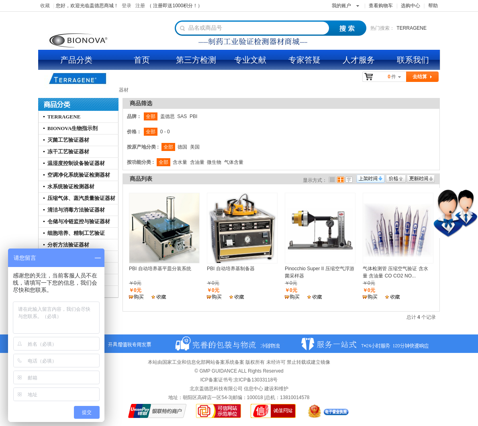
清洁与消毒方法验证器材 (76, 210)
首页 (142, 59)
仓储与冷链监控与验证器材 (78, 221)
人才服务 (359, 59)
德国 (182, 147)
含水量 (180, 162)
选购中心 (410, 5)
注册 (140, 5)
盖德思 (167, 116)
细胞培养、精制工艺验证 (76, 233)
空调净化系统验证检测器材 (78, 175)
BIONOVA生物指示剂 (72, 128)
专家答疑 (304, 59)
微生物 (214, 162)
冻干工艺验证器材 (68, 152)
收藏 (45, 5)
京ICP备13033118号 (256, 380)
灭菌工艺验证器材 (68, 140)
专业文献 (250, 59)
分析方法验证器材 (68, 245)
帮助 (433, 5)
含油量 (197, 162)
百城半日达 (229, 343)
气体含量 (233, 162)
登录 (126, 5)
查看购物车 (381, 5)
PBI (193, 116)
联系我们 (413, 59)
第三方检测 (196, 59)
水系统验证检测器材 (70, 186)
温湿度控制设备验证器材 (76, 163)
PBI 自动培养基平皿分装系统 (160, 268)
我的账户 (341, 5)
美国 (195, 147)
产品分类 (76, 59)
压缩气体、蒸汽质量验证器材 (81, 198)
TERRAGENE (411, 28)
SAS (182, 116)
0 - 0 (165, 132)
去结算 (420, 76)
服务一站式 (365, 343)
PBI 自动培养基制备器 (231, 268)
